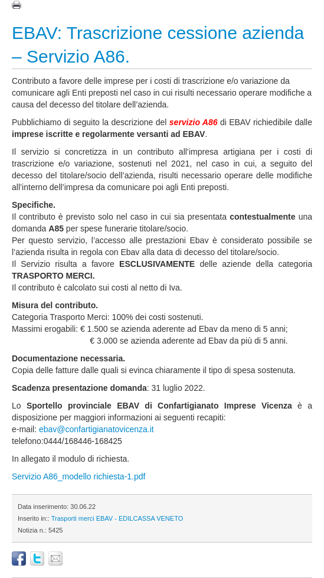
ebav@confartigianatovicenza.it (96, 429)
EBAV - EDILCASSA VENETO (140, 518)
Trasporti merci (72, 518)
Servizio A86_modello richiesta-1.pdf (78, 476)
